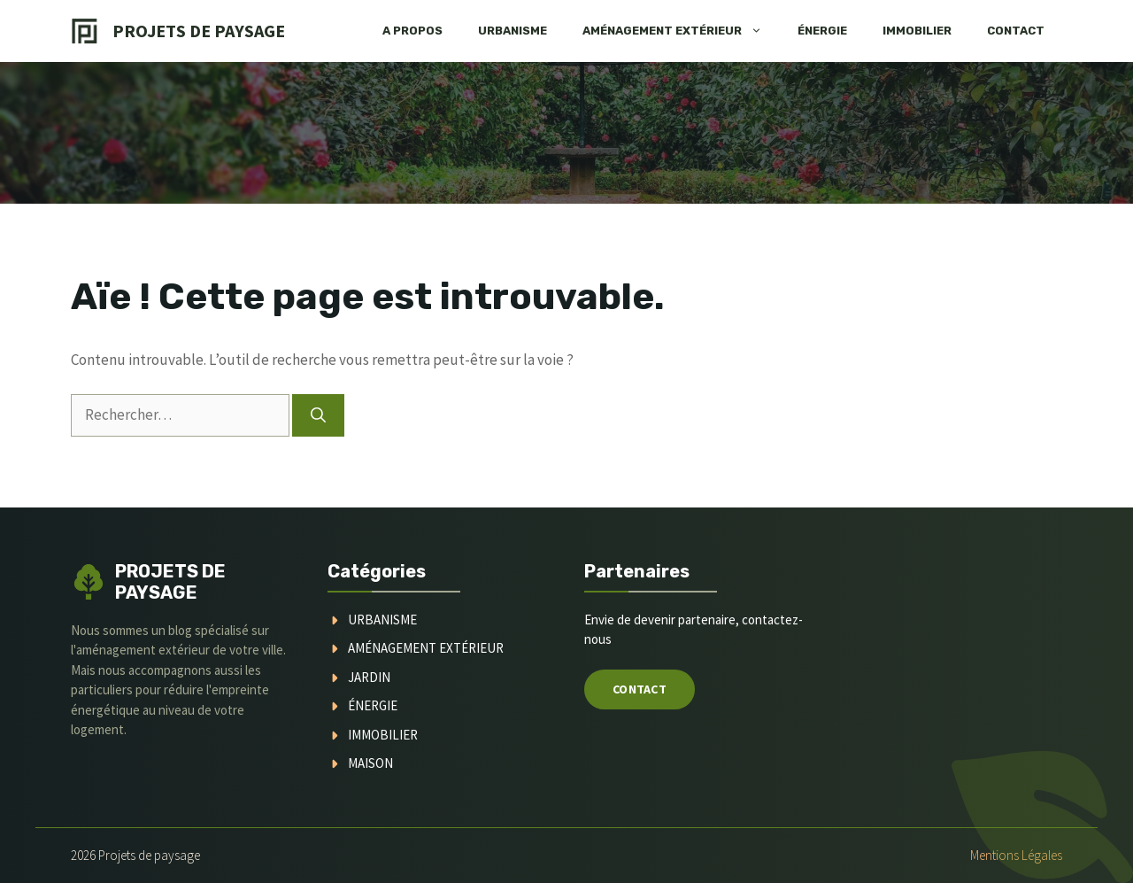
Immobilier (917, 30)
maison (370, 763)
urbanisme (382, 619)
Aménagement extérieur (681, 31)
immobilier (383, 734)
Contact (1015, 30)
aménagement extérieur (426, 647)
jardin (369, 677)
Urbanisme (512, 30)
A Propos (412, 30)
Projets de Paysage (198, 30)
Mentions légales (1016, 855)
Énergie (822, 30)
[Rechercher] (318, 415)
